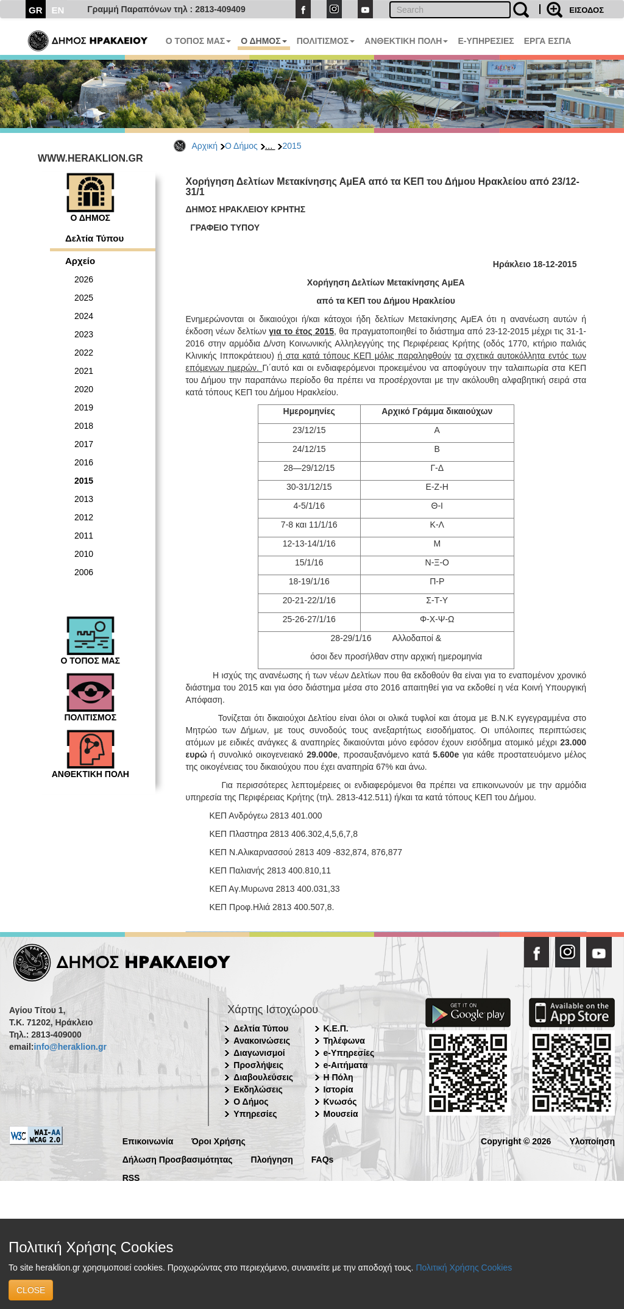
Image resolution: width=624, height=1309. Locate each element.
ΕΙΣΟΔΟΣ (586, 10)
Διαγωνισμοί (259, 1053)
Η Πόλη (338, 1077)
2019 (83, 407)
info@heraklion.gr (70, 1047)
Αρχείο (80, 261)
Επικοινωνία (148, 1140)
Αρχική (205, 146)
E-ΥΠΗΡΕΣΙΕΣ (486, 41)
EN (58, 10)
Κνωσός (340, 1101)
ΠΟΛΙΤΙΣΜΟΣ (326, 41)
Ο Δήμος (241, 146)
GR (36, 10)
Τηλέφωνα (344, 1040)
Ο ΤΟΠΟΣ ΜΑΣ (198, 41)
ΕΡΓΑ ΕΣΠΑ (548, 41)
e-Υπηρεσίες (349, 1053)
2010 (83, 554)
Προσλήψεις (258, 1065)
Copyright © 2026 (516, 1140)
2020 (83, 389)
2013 (83, 499)
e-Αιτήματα (346, 1065)
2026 (83, 279)
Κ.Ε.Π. (336, 1028)
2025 (83, 298)
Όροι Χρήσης (218, 1140)
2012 (83, 517)
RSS (131, 1177)
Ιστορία (338, 1089)
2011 (83, 535)
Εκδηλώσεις (258, 1089)
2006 (83, 572)
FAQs (322, 1159)
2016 (83, 462)
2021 (83, 371)
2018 (83, 426)
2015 (291, 146)
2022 (83, 352)
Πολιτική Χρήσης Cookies (464, 1267)
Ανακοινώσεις (261, 1040)
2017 (83, 444)
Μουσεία (341, 1114)
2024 (83, 316)
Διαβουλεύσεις (263, 1077)
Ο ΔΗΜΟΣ (263, 41)
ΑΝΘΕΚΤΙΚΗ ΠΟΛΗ (406, 41)
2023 (83, 334)
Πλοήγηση (272, 1159)
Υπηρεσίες (255, 1114)
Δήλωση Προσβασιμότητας (177, 1159)
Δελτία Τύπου (94, 238)
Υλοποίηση (592, 1140)
